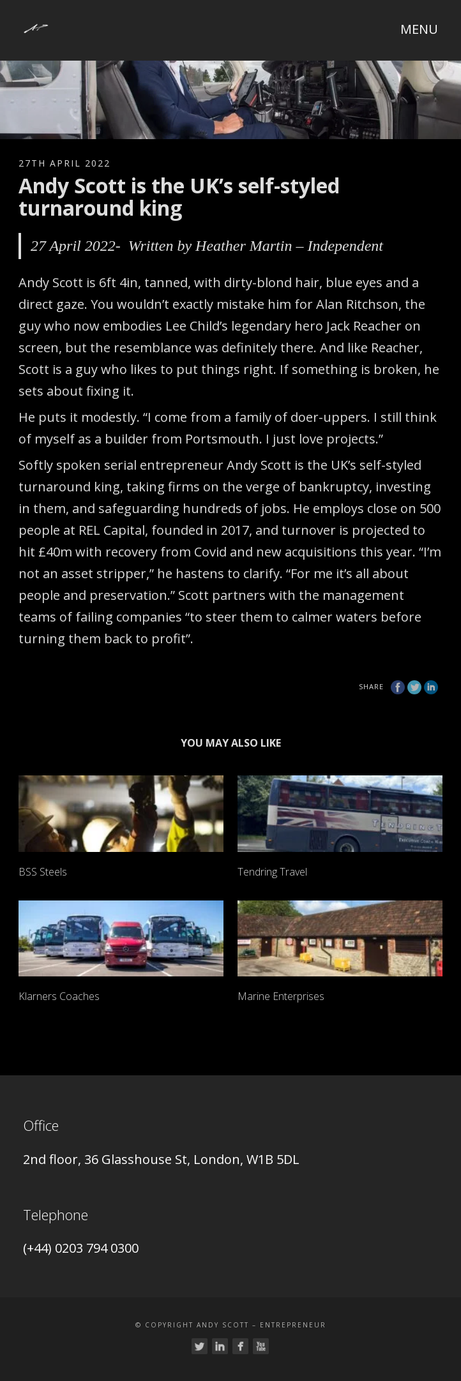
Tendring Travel (272, 872)
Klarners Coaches (59, 996)
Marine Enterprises (281, 996)
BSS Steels (43, 872)
